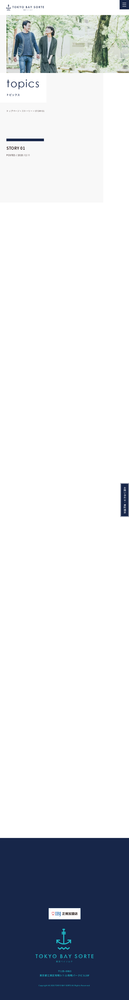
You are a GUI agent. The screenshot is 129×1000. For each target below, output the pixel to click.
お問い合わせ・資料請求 (124, 500)
